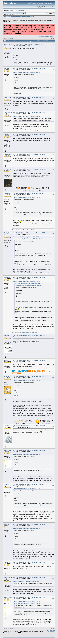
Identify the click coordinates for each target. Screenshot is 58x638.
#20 (53, 598)
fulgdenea (7, 562)
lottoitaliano (8, 154)
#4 (53, 113)
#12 (53, 361)
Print (52, 38)
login (19, 10)
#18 (53, 563)
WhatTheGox (8, 450)
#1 (53, 44)
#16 (53, 485)
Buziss (6, 360)
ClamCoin (7, 68)
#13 (53, 377)
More (31, 16)
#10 (53, 278)
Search (17, 16)
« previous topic (42, 36)
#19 (53, 578)
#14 (53, 426)
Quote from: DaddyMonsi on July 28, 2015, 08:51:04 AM (26, 281)
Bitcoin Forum (7, 20)
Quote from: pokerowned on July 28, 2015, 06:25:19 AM (26, 116)
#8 (53, 194)
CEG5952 (7, 193)
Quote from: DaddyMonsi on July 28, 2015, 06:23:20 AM (26, 72)
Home (7, 16)
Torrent (13, 14)
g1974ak (6, 524)
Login (21, 16)
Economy (15, 20)
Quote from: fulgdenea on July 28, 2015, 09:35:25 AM (26, 581)
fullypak (6, 335)
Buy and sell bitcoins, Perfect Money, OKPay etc (24, 229)
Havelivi (6, 426)
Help (12, 16)
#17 (53, 525)
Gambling (31, 20)
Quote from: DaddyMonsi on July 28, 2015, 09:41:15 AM (26, 601)
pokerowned (8, 97)
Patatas (6, 134)
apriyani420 (7, 169)
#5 (53, 135)
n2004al (6, 484)
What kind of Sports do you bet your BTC (29, 44)
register (24, 10)
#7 (53, 169)
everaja (6, 376)
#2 (53, 69)
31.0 (10, 14)
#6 (53, 154)
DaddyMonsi (8, 44)
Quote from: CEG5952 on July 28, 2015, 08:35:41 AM (26, 237)
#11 (53, 336)
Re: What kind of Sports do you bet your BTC (30, 68)
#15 (53, 451)
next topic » (50, 36)
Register (26, 16)
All (13, 38)
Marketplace (23, 20)
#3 (53, 98)
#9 (53, 233)
